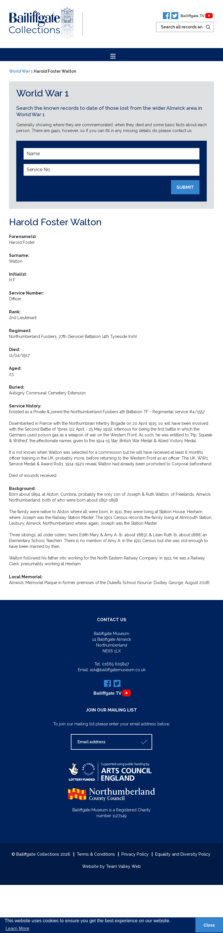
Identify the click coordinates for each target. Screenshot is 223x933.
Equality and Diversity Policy (183, 854)
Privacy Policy (135, 854)
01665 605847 (115, 664)
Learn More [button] (17, 928)
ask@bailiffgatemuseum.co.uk (117, 669)
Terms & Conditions (96, 854)
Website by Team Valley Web (111, 866)
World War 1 (21, 71)
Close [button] (209, 925)
